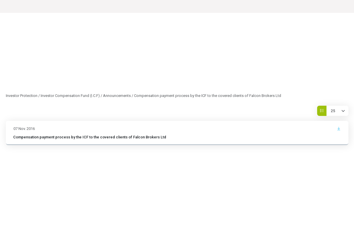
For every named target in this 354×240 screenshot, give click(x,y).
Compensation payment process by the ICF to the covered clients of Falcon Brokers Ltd (89, 137)
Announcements (117, 95)
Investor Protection (21, 95)
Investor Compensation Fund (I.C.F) (70, 95)
